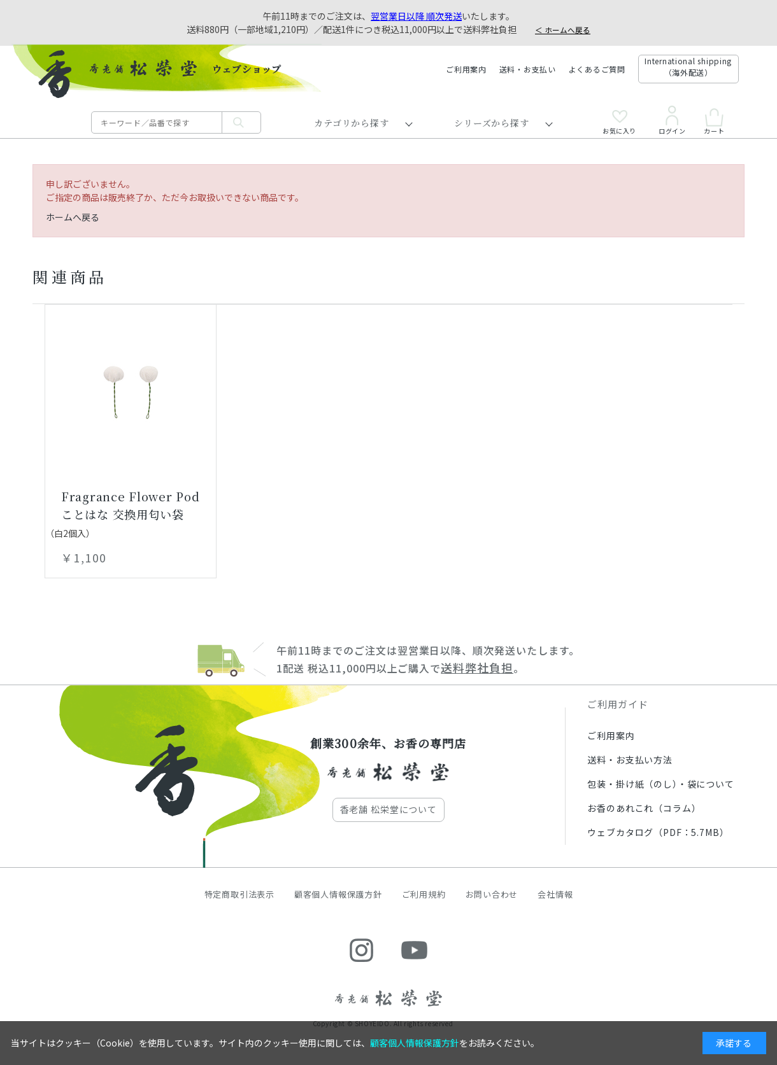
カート (714, 121)
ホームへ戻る (72, 217)
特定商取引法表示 (239, 894)
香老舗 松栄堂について (388, 809)
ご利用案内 (466, 69)
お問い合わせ (492, 894)
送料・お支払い (527, 69)
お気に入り (619, 122)
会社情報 (555, 894)
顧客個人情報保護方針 (338, 894)
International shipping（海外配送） (688, 66)
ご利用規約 (424, 894)
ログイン (672, 120)
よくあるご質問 (597, 69)
